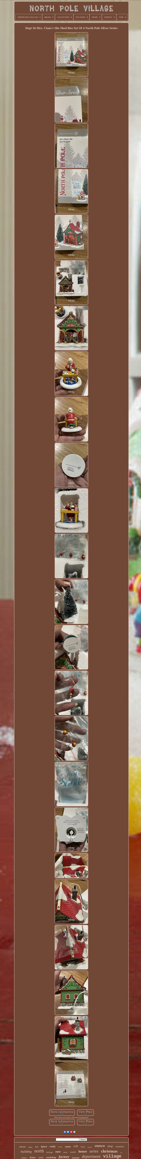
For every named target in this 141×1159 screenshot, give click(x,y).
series (93, 1151)
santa (40, 1157)
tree (121, 1152)
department (91, 1156)
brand (83, 1147)
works (60, 1147)
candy (53, 1146)
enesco (100, 1146)
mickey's (24, 1158)
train (36, 1147)
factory (64, 1157)
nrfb (75, 1146)
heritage (49, 1152)
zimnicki (75, 1158)
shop (110, 1146)
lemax (33, 1157)
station (68, 1147)
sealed (73, 1152)
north (39, 1150)
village (112, 1156)
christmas (109, 1151)
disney (30, 1147)
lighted (44, 1147)
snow (65, 1152)
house (82, 1151)
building (26, 1151)
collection (22, 1147)
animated (120, 1146)
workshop (51, 1157)
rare (58, 1151)
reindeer (89, 1147)
